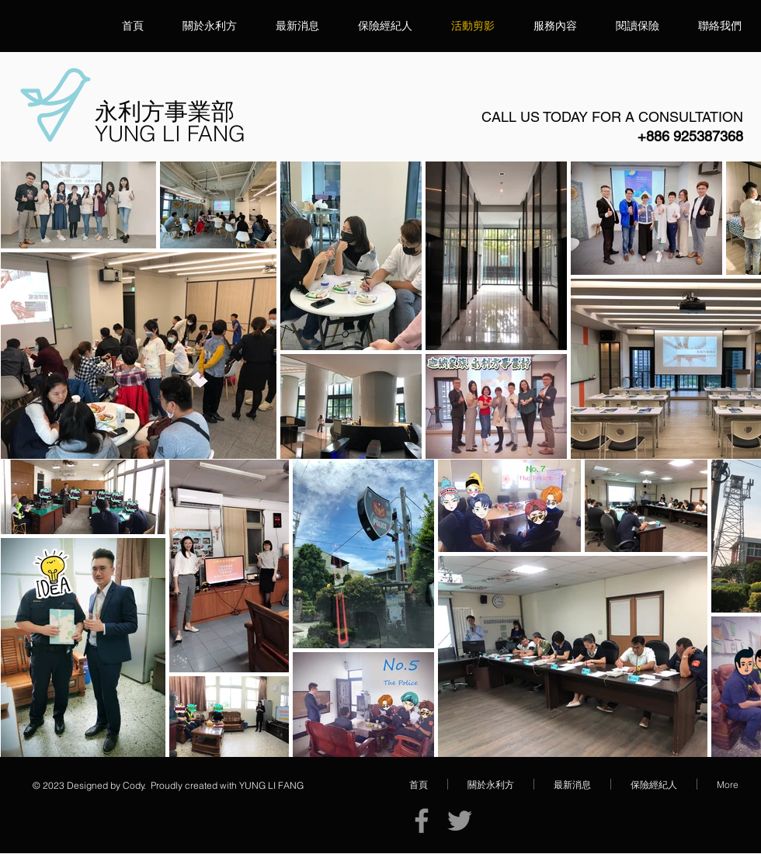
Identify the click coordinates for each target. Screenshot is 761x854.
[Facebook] (421, 820)
